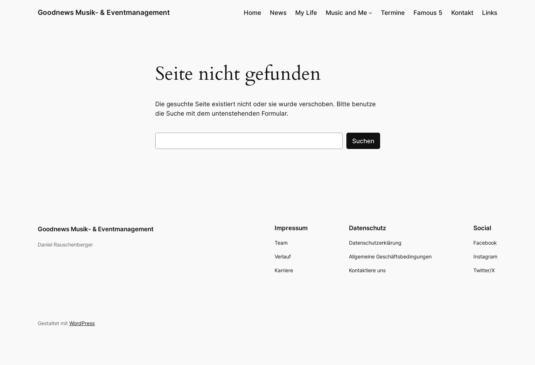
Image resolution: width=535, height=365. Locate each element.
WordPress (82, 323)
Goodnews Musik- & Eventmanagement (104, 12)
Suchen (363, 141)
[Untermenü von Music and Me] (370, 12)
